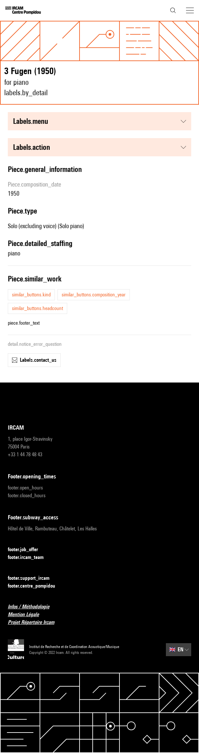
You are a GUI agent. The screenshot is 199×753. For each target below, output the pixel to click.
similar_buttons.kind (31, 295)
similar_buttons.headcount (37, 308)
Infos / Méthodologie (32, 607)
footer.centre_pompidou (35, 586)
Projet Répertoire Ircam (35, 622)
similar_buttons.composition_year (94, 295)
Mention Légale (27, 614)
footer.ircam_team (29, 557)
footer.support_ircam (32, 578)
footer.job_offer (27, 549)
